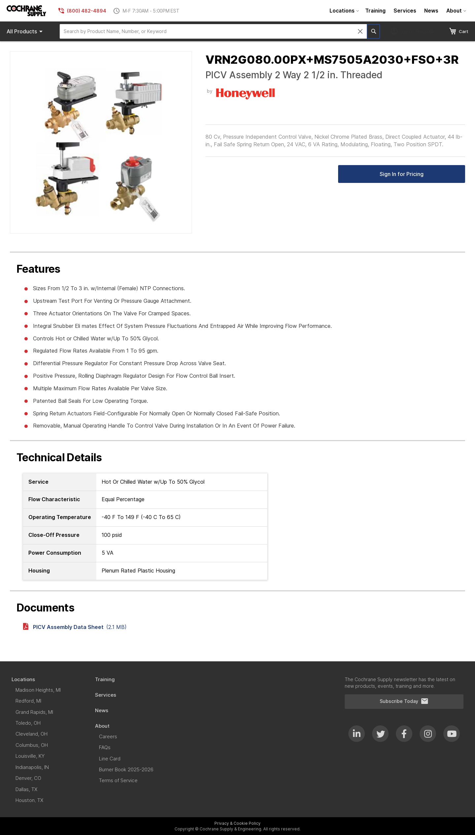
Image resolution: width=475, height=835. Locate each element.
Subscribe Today (404, 701)
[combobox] (213, 31)
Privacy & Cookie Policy (237, 823)
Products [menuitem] (26, 31)
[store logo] (26, 11)
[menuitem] (343, 11)
